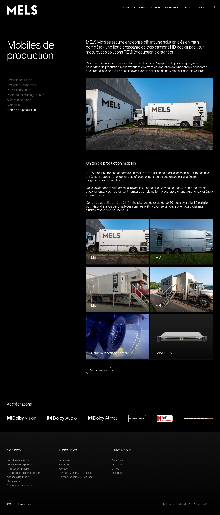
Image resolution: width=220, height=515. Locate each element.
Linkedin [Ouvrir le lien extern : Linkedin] (117, 464)
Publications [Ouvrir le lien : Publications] (172, 7)
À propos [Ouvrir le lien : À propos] (155, 7)
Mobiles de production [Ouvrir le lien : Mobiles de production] (21, 110)
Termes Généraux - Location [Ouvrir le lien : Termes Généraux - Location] (75, 472)
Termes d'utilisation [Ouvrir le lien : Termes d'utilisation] (203, 504)
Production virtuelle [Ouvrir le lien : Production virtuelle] (19, 90)
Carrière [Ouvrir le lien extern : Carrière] (186, 7)
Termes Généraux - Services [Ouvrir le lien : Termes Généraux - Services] (76, 477)
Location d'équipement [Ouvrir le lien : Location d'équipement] (21, 85)
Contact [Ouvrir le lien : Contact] (199, 7)
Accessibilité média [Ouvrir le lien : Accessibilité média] (19, 100)
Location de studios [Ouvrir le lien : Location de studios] (19, 80)
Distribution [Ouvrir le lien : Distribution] (14, 105)
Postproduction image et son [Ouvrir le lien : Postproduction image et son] (25, 95)
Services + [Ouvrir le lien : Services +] (129, 7)
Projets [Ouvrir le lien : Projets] (143, 7)
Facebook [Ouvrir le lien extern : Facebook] (117, 460)
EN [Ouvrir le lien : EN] (213, 7)
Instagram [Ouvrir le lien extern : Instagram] (117, 472)
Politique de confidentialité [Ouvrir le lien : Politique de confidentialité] (176, 504)
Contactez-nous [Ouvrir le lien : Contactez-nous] (99, 370)
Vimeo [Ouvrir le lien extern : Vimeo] (115, 468)
